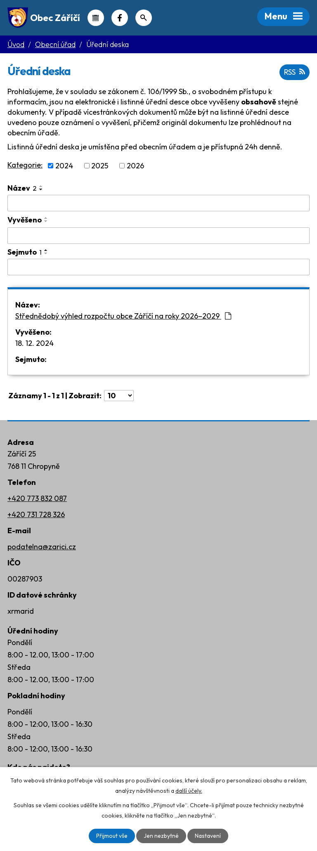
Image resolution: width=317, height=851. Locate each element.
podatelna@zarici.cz (41, 546)
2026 (135, 165)
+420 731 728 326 (36, 514)
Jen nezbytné (161, 835)
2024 (64, 165)
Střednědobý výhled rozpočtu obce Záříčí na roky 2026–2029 (123, 316)
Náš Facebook (119, 17)
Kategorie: (25, 165)
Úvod (15, 44)
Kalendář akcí (96, 17)
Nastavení (208, 835)
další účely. (188, 790)
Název (22, 188)
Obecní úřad (55, 44)
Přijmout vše (112, 835)
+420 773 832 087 (37, 498)
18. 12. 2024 (34, 343)
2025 (99, 165)
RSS (294, 72)
